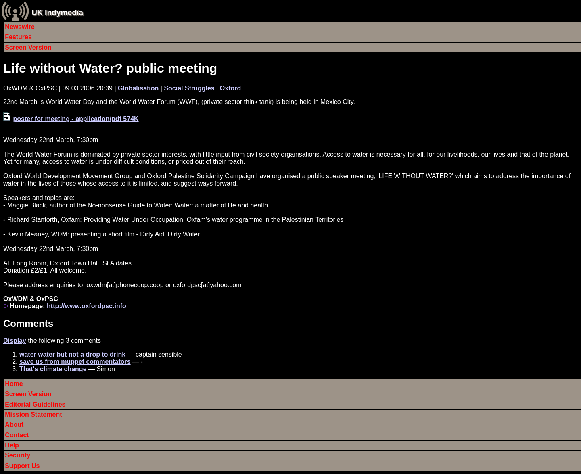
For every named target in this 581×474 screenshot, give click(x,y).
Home (14, 383)
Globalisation (138, 88)
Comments (28, 323)
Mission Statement (33, 414)
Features (18, 36)
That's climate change (53, 368)
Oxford (230, 88)
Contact (17, 435)
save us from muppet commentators (75, 361)
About (14, 424)
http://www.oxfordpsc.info (86, 306)
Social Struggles (189, 88)
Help (12, 445)
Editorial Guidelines (35, 404)
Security (17, 455)
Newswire (20, 26)
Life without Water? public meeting (110, 68)
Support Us (22, 465)
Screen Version (28, 47)
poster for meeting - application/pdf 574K (75, 118)
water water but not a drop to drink (72, 354)
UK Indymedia (57, 12)
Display (14, 340)
